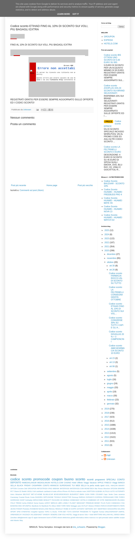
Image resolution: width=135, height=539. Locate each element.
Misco (54, 506)
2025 (107, 230)
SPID (19, 512)
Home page (51, 185)
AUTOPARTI (120, 491)
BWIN (82, 494)
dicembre (111, 254)
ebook (59, 518)
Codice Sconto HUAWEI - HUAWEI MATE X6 (113, 200)
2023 (107, 238)
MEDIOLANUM (43, 483)
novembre (112, 258)
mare (84, 491)
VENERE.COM (56, 515)
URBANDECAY (16, 515)
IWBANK (56, 489)
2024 (107, 234)
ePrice (59, 491)
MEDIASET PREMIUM (85, 503)
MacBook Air (36, 506)
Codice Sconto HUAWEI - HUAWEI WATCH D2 (113, 217)
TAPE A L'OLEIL (51, 512)
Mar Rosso (99, 489)
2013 (107, 433)
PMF (108, 455)
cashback (39, 491)
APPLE (100, 483)
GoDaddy (28, 500)
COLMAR (99, 494)
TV (90, 512)
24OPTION (91, 491)
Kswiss (41, 503)
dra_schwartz (79, 527)
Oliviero (91, 506)
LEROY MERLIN (51, 503)
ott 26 (112, 270)
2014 (107, 429)
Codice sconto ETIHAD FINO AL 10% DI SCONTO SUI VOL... (116, 309)
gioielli (73, 518)
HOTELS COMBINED (88, 500)
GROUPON (109, 37)
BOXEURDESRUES (61, 494)
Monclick (106, 489)
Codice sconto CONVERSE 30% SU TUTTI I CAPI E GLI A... (116, 323)
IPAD (50, 489)
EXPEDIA (108, 40)
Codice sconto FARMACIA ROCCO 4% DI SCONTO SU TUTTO (115, 278)
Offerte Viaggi (83, 483)
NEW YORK (61, 506)
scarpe (122, 518)
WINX (122, 515)
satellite (116, 518)
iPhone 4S (66, 491)
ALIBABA (98, 491)
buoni (49, 518)
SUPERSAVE (65, 485)
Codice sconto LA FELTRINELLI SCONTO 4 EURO (112, 149)
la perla (90, 485)
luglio (109, 379)
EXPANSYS (90, 497)
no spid (99, 518)
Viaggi (114, 483)
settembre (112, 371)
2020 (107, 250)
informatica (80, 518)
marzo (110, 396)
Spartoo (41, 512)
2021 (107, 246)
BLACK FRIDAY (24, 485)
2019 (107, 409)
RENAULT (59, 509)
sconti (90, 479)
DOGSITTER (66, 497)
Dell (25, 489)
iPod (72, 491)
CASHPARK (37, 485)
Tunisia (101, 512)
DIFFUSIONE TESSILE (52, 497)
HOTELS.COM (111, 43)
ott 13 (112, 362)
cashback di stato (50, 491)
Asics (12, 494)
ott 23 (112, 358)
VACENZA (26, 515)
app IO (30, 518)
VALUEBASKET (36, 515)
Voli (34, 491)
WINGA (117, 515)
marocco (92, 518)
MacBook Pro (47, 506)
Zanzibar (13, 518)
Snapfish (34, 512)
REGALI (52, 509)
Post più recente (18, 185)
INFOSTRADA (42, 489)
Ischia (24, 503)
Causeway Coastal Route (19, 497)
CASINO (67, 483)
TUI (73, 485)
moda (97, 485)
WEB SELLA (81, 485)
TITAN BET (62, 512)
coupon (57, 479)
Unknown (110, 459)
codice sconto (21, 479)
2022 (107, 242)
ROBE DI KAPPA (70, 509)
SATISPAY (81, 509)
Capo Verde (108, 494)
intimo (86, 518)
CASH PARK (90, 494)
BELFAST (26, 494)
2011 (107, 441)
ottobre (110, 262)
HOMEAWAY (75, 500)
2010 (107, 445)
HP (98, 500)
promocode (41, 479)
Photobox (26, 509)
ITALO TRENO (16, 503)
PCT (12, 491)
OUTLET (84, 506)
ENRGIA (82, 497)
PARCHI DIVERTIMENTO (110, 506)
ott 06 (112, 366)
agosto (110, 375)
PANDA (97, 506)
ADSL (107, 486)
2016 (107, 421)
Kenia (36, 503)
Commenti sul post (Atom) (32, 190)
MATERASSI (64, 489)
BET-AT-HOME (36, 494)
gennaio (111, 404)
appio (36, 518)
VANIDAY (46, 515)
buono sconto (74, 479)
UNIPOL (121, 512)
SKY (95, 509)
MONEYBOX (89, 489)
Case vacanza (119, 494)
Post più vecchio (85, 185)
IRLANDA (121, 500)
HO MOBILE (65, 500)
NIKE (68, 506)
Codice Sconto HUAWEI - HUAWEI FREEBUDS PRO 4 (113, 192)
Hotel (74, 483)
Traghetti (95, 512)
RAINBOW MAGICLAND (39, 509)
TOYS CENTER (73, 512)
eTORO (54, 518)
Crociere (20, 489)
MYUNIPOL (26, 506)
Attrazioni (18, 494)
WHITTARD (98, 515)
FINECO (107, 483)
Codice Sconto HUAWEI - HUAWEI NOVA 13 (113, 208)
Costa (32, 497)
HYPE (102, 500)
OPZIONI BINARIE (117, 489)
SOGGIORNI (112, 509)
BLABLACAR (48, 494)
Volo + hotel (89, 515)
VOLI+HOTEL (67, 515)
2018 (107, 413)
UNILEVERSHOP (111, 512)
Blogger (101, 527)
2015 (107, 425)
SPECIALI (111, 479)
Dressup (75, 497)
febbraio (111, 400)
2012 (107, 437)
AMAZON (114, 486)
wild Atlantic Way (16, 520)
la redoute (78, 491)
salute (111, 518)
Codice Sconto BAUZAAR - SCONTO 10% (114, 183)
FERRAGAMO (108, 497)
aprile (110, 392)
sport (102, 485)
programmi (100, 479)
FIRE (116, 497)
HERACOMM (38, 500)
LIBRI (60, 503)
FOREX (122, 497)
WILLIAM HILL (108, 515)
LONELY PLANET (69, 503)
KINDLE (30, 503)
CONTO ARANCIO (51, 485)
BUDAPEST (74, 494)
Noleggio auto (76, 506)
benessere (42, 518)
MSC (20, 506)
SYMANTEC (26, 512)
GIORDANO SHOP (17, 500)
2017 (107, 417)
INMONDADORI (111, 500)
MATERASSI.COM (77, 489)
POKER (19, 509)
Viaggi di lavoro (78, 515)
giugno (110, 383)
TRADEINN (84, 512)
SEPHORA (89, 509)
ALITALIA (106, 491)
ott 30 (112, 266)
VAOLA (30, 491)
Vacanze (93, 483)
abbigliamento (22, 518)
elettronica (66, 518)
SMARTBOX (102, 509)
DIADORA (39, 497)
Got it (75, 14)
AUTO (112, 491)
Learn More (63, 14)
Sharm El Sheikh (20, 491)
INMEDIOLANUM (29, 483)
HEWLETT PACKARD (51, 500)
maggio (110, 387)
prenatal (105, 518)
